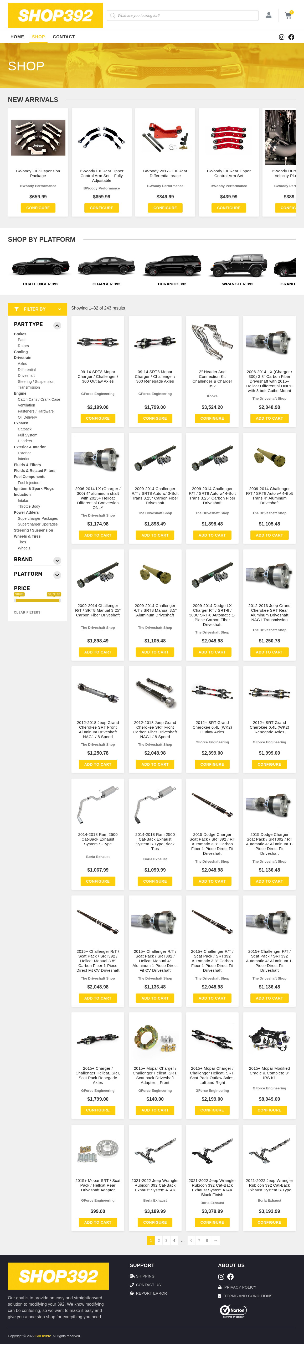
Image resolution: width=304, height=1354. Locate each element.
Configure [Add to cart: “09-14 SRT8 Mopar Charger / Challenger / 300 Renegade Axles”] (155, 418)
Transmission (29, 387)
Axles (22, 364)
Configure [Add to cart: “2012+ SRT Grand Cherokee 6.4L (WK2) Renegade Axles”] (269, 764)
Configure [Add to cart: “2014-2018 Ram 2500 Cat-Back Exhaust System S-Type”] (98, 881)
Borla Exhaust (98, 857)
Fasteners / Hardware (36, 411)
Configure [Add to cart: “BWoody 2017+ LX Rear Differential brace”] (165, 208)
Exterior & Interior (30, 447)
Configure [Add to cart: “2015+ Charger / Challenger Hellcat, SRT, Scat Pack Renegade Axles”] (98, 1110)
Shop (38, 37)
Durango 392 (172, 284)
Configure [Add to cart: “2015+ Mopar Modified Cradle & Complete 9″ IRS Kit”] (269, 1110)
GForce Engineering (98, 394)
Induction (22, 494)
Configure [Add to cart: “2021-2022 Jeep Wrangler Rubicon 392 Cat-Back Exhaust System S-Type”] (269, 1222)
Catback (25, 429)
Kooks (212, 396)
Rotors (23, 346)
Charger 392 (106, 284)
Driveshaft (26, 375)
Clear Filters (27, 612)
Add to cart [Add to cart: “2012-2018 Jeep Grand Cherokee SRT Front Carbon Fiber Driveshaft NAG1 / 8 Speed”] (155, 764)
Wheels (24, 548)
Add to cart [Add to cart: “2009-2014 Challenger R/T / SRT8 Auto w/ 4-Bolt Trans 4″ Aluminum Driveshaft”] (269, 535)
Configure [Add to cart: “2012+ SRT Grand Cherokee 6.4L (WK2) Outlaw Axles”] (212, 764)
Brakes (20, 334)
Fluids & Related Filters (34, 471)
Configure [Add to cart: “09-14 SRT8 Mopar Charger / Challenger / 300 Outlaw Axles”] (98, 418)
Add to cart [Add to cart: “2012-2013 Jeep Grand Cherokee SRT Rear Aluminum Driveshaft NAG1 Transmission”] (269, 652)
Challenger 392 (41, 284)
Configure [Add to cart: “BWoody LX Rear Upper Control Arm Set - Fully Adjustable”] (102, 208)
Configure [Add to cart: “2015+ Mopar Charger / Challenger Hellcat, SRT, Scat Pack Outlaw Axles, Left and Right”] (212, 1110)
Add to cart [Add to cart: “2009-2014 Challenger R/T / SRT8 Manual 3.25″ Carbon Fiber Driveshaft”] (98, 652)
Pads (22, 340)
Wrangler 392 (238, 284)
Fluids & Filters (27, 465)
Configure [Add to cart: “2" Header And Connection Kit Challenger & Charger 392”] (212, 418)
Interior (23, 459)
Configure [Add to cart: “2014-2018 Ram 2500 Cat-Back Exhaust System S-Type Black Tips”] (155, 881)
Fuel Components (29, 477)
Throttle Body (29, 506)
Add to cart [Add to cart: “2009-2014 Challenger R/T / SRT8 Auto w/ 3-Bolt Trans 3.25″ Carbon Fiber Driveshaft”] (155, 535)
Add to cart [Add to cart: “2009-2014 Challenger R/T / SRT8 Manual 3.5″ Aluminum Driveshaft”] (155, 652)
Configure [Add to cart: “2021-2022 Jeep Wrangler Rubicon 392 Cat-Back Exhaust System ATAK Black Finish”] (212, 1222)
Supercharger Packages (38, 518)
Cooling (21, 352)
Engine (20, 393)
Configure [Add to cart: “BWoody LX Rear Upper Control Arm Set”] (229, 208)
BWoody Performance (38, 186)
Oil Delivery (27, 417)
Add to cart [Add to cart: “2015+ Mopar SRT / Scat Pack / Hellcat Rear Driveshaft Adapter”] (98, 1222)
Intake (23, 500)
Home (17, 37)
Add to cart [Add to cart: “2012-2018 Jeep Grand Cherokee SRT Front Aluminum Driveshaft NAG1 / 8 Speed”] (98, 764)
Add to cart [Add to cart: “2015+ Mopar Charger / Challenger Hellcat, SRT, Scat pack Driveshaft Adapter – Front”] (155, 1110)
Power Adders (26, 512)
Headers (25, 441)
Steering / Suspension (36, 381)
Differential (27, 370)
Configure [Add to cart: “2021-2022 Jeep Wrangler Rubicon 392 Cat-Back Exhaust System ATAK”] (155, 1222)
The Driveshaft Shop (269, 398)
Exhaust (21, 423)
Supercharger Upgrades (38, 524)
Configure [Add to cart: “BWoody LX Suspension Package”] (38, 208)
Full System (27, 435)
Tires (22, 542)
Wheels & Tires (27, 536)
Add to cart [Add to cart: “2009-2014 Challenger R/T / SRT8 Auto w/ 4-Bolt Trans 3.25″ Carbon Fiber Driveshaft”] (212, 535)
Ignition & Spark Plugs (34, 488)
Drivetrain (22, 358)
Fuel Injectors (29, 483)
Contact (64, 37)
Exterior (24, 453)
